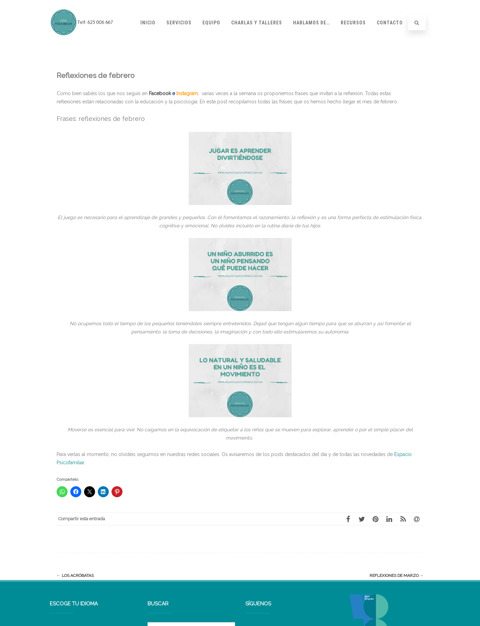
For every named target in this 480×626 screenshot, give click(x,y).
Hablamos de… (311, 22)
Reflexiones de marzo (397, 575)
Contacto (390, 22)
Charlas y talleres (256, 22)
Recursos (353, 22)
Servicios (178, 22)
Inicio (147, 22)
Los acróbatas (75, 575)
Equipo (211, 22)
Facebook (159, 93)
